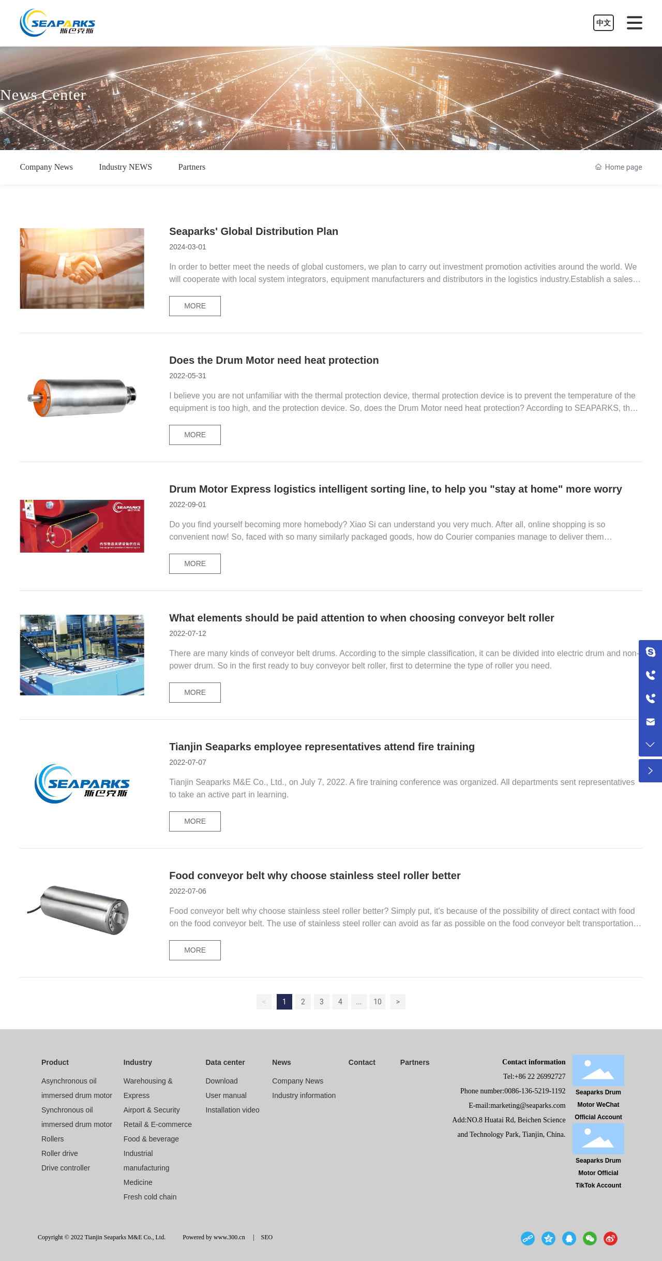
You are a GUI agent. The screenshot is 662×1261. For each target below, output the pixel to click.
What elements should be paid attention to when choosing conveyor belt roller (361, 618)
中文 (603, 22)
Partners (191, 166)
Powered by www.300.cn (210, 1237)
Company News (46, 166)
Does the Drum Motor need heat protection (274, 360)
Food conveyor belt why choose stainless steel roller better (315, 875)
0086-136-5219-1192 (534, 1091)
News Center (43, 93)
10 (377, 1002)
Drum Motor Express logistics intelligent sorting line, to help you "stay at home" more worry (395, 489)
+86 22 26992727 (540, 1076)
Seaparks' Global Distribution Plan (253, 231)
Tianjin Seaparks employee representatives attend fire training (322, 746)
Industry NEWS (126, 166)
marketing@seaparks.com (527, 1105)
